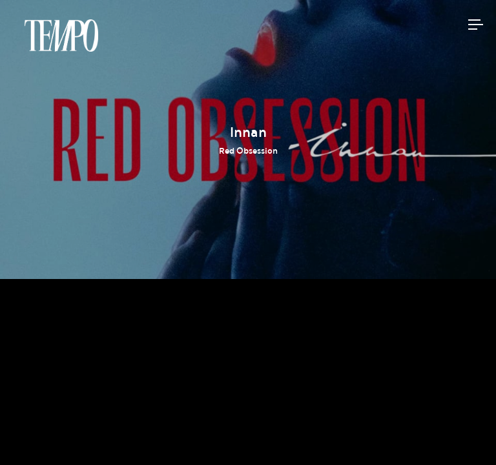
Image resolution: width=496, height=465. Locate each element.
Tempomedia (61, 35)
